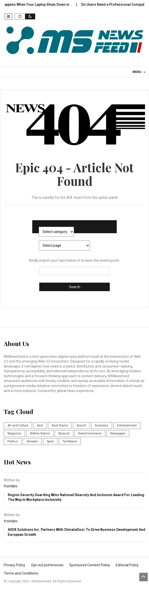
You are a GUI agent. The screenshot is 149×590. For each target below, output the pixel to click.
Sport (50, 441)
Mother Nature (40, 433)
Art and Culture (18, 425)
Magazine (14, 433)
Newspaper (118, 433)
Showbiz (32, 441)
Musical (64, 433)
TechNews (69, 441)
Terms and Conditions (21, 573)
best (40, 425)
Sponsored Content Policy (89, 565)
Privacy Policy (14, 565)
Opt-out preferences (47, 565)
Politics (13, 441)
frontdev (11, 486)
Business (101, 425)
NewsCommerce (90, 433)
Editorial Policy (127, 565)
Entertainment (127, 425)
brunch (81, 425)
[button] (8, 16)
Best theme (60, 425)
